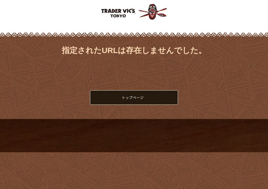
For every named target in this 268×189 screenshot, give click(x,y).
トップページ (133, 97)
